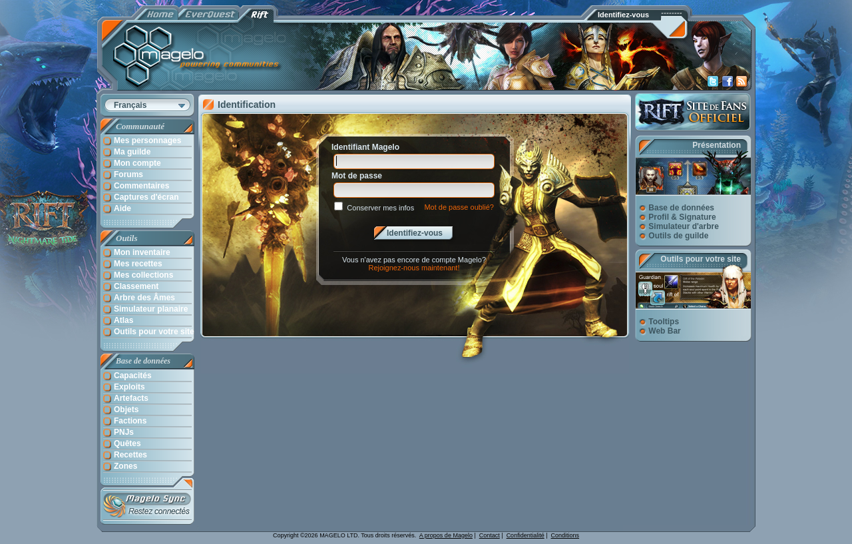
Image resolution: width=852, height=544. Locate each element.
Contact (489, 535)
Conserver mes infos (380, 208)
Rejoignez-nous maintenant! (414, 268)
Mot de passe (356, 175)
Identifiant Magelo (365, 147)
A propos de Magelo (446, 535)
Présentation (716, 145)
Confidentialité (525, 535)
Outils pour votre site (700, 259)
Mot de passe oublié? (459, 207)
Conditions (565, 535)
